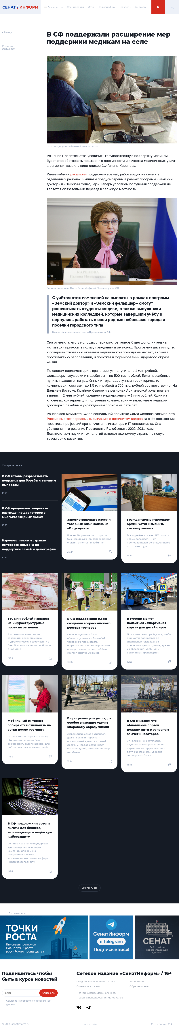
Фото (91, 6)
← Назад (7, 32)
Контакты (140, 6)
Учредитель (137, 981)
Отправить (48, 993)
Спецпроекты (75, 6)
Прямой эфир (106, 6)
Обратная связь (139, 986)
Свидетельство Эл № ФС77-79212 (96, 981)
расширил (78, 174)
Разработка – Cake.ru (164, 1024)
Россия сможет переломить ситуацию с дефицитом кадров (95, 419)
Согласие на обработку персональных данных (28, 1002)
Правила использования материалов (100, 997)
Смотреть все (90, 887)
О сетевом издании (88, 986)
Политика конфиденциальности (97, 992)
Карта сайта (90, 1024)
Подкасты (125, 6)
